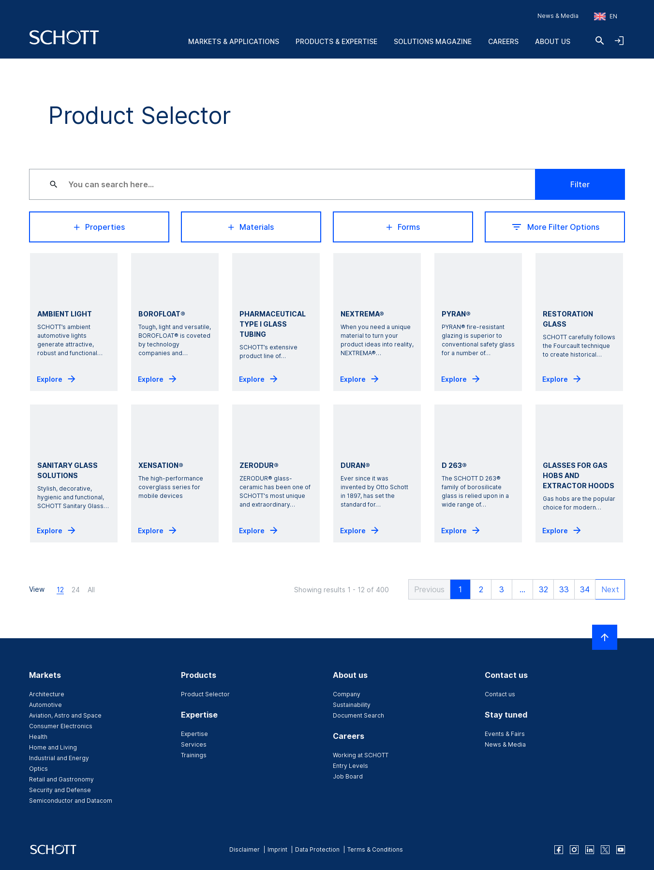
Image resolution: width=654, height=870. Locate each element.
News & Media (558, 15)
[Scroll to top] (604, 637)
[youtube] (620, 849)
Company (346, 694)
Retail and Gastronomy (61, 779)
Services (194, 744)
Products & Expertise (336, 41)
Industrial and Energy (59, 758)
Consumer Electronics (60, 726)
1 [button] (456, 589)
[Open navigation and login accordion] (619, 40)
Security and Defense (60, 790)
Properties (99, 227)
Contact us (500, 694)
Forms (403, 227)
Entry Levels (350, 765)
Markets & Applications (233, 41)
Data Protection (317, 849)
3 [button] (497, 589)
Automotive (45, 704)
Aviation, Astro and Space (65, 715)
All (91, 589)
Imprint (277, 849)
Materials (251, 227)
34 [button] (580, 589)
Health (38, 736)
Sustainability (352, 704)
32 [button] (539, 589)
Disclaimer (244, 849)
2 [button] (477, 589)
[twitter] (605, 849)
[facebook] (558, 849)
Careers (503, 41)
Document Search (358, 715)
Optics (38, 768)
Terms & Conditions (375, 849)
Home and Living (53, 747)
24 (76, 589)
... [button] (518, 589)
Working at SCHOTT (360, 755)
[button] (423, 589)
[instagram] (574, 849)
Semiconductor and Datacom (70, 800)
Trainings (194, 755)
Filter (580, 184)
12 (60, 589)
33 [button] (560, 589)
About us (552, 41)
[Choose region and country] (605, 16)
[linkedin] (589, 849)
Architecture (46, 694)
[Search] (600, 40)
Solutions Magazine (433, 41)
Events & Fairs (505, 733)
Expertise (194, 733)
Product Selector (205, 694)
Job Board (348, 776)
